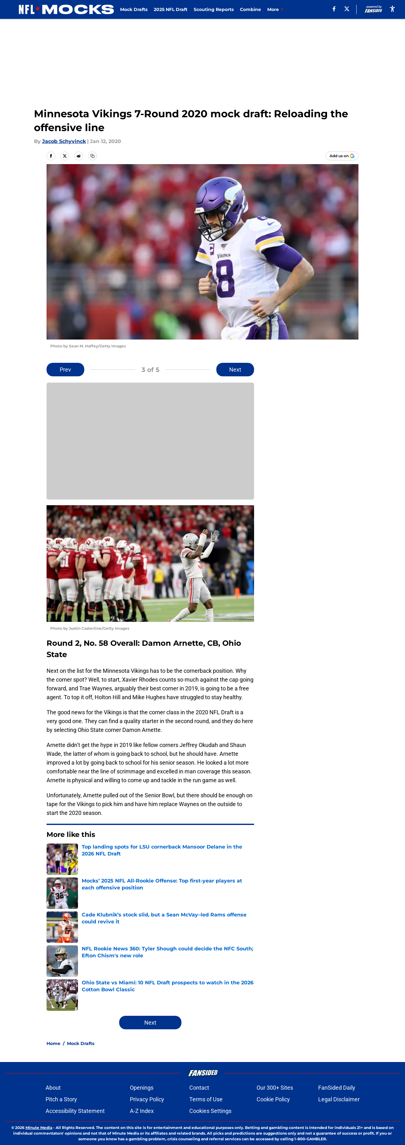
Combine (250, 9)
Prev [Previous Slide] (65, 369)
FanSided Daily (336, 1087)
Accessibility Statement (75, 1111)
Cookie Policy (273, 1099)
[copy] (92, 156)
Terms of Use (206, 1099)
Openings (141, 1087)
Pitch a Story (61, 1099)
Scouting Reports (214, 9)
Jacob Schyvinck (64, 141)
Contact (199, 1087)
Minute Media (38, 1127)
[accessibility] (392, 8)
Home (53, 1043)
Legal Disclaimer (339, 1099)
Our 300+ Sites (275, 1087)
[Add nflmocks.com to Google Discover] (341, 156)
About (53, 1087)
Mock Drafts (133, 9)
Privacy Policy (147, 1099)
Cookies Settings (210, 1111)
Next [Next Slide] (235, 369)
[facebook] (334, 8)
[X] (346, 8)
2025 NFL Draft (170, 9)
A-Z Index (142, 1111)
